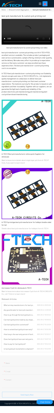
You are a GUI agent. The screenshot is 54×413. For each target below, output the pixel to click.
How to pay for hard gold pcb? (15, 344)
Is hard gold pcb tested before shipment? (19, 349)
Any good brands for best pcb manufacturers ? (20, 310)
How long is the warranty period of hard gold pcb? (20, 334)
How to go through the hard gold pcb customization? (20, 315)
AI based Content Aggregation (19, 10)
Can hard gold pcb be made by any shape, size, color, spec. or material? (20, 319)
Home (4, 10)
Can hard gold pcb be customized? (16, 324)
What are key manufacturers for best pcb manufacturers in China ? (20, 305)
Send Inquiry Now (27, 396)
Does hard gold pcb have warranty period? (19, 339)
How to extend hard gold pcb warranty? (18, 329)
